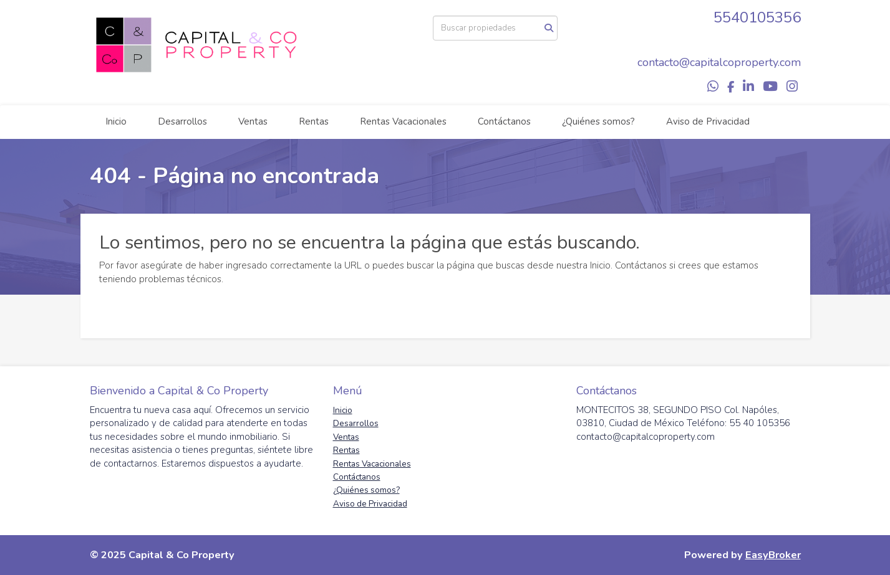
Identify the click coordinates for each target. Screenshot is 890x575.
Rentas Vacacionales (403, 121)
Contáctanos (504, 121)
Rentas (314, 121)
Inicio (116, 121)
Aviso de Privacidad (708, 121)
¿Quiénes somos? (598, 121)
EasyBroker (773, 555)
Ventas (253, 121)
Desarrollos (182, 121)
